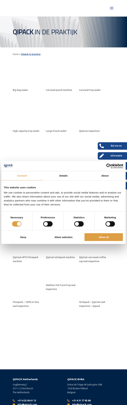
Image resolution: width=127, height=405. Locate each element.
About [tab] (105, 175)
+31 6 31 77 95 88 (81, 400)
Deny (23, 237)
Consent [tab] (22, 175)
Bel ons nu (116, 145)
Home (16, 54)
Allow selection (63, 237)
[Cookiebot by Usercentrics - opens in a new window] (108, 165)
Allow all (104, 237)
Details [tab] (63, 175)
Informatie (116, 155)
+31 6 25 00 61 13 (27, 400)
